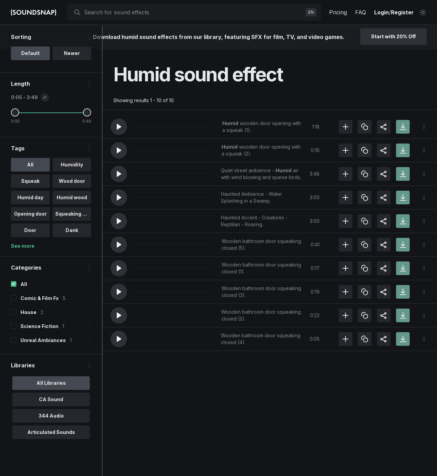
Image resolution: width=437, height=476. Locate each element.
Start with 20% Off (393, 36)
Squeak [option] (30, 204)
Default (30, 76)
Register (402, 12)
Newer (72, 76)
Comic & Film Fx (39, 321)
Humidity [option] (72, 188)
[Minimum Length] (15, 136)
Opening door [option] (30, 237)
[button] (119, 127)
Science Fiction (39, 349)
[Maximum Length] (87, 136)
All (23, 307)
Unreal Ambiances (43, 363)
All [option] (30, 188)
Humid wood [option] (72, 220)
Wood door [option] (72, 204)
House (28, 335)
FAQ (360, 12)
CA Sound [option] (51, 422)
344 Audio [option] (51, 439)
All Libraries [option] (51, 406)
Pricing (338, 12)
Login (381, 12)
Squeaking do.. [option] (73, 237)
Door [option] (30, 253)
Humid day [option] (30, 220)
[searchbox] (193, 12)
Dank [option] (72, 253)
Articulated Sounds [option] (51, 455)
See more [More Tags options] (22, 269)
